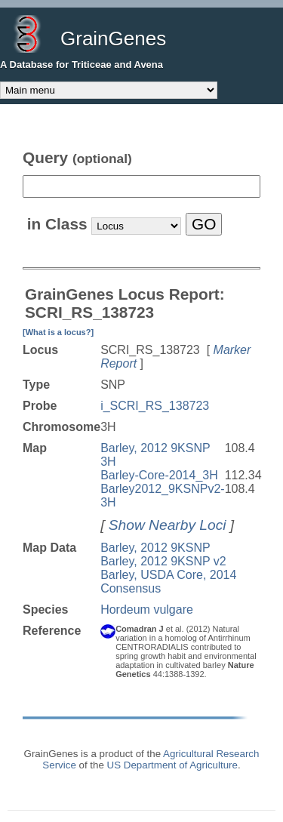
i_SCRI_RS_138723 (154, 405)
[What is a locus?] (58, 332)
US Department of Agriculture (172, 765)
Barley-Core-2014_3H (159, 475)
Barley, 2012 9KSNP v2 (163, 561)
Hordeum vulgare (146, 609)
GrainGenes (113, 38)
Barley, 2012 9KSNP (155, 547)
